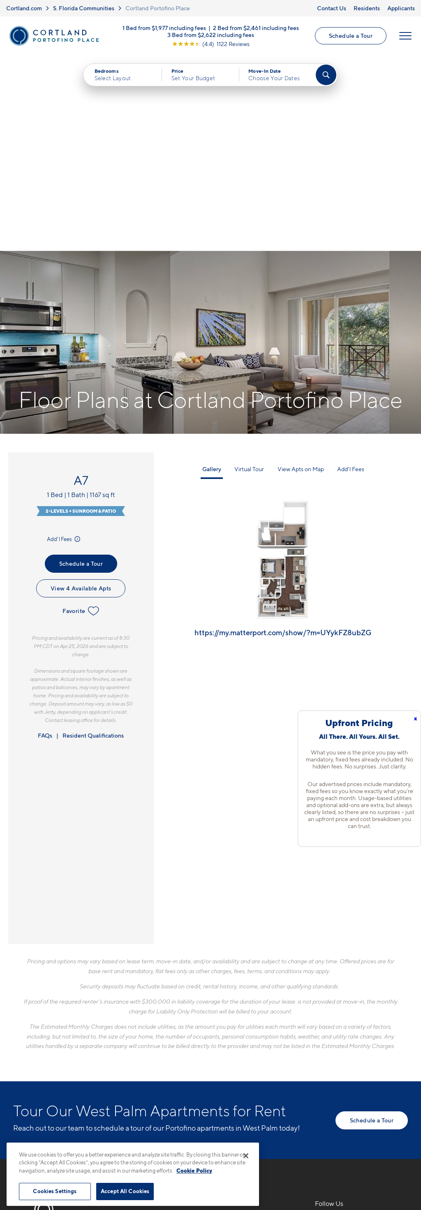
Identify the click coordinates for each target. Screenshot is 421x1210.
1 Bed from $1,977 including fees (164, 27)
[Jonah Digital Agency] (389, 1138)
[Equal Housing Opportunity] (140, 1071)
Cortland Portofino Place (157, 8)
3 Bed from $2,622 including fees (210, 34)
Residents (367, 8)
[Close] (246, 1156)
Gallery (211, 273)
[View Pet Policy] (206, 1071)
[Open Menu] (405, 35)
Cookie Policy (194, 1170)
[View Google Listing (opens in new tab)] (211, 43)
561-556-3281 (158, 1027)
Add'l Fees (64, 343)
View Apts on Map (301, 273)
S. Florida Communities (83, 8)
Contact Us (331, 8)
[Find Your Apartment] (326, 75)
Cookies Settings (54, 1191)
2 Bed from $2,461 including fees (256, 27)
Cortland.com (24, 8)
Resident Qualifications (93, 539)
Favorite (80, 415)
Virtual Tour (249, 273)
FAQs (45, 539)
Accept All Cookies (125, 1191)
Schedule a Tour (350, 35)
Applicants (401, 8)
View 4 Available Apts (81, 392)
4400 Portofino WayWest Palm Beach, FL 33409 (180, 1046)
